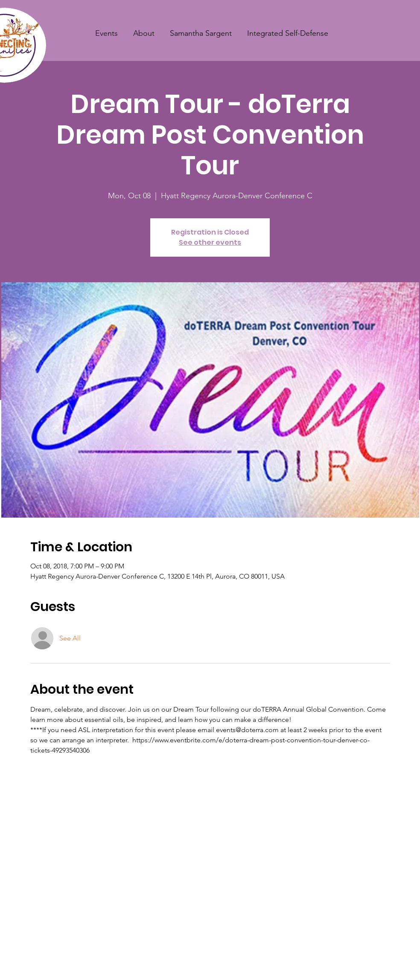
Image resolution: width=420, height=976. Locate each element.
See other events (210, 242)
